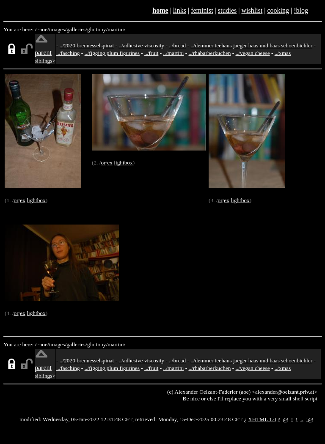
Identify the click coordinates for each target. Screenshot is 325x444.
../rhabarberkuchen (209, 53)
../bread (177, 45)
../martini (173, 53)
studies (227, 10)
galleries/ (76, 29)
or (16, 200)
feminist (202, 10)
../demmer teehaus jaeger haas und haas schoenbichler (251, 45)
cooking (278, 10)
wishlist (251, 10)
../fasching (68, 53)
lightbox (36, 200)
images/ (57, 29)
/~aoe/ (42, 29)
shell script (305, 398)
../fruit (151, 53)
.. (301, 419)
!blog (301, 10)
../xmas (283, 53)
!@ (309, 419)
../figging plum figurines (112, 53)
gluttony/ (97, 29)
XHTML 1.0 (262, 419)
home (160, 10)
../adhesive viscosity (141, 45)
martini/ (116, 29)
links (179, 10)
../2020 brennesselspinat (87, 45)
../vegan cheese (253, 53)
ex (22, 200)
